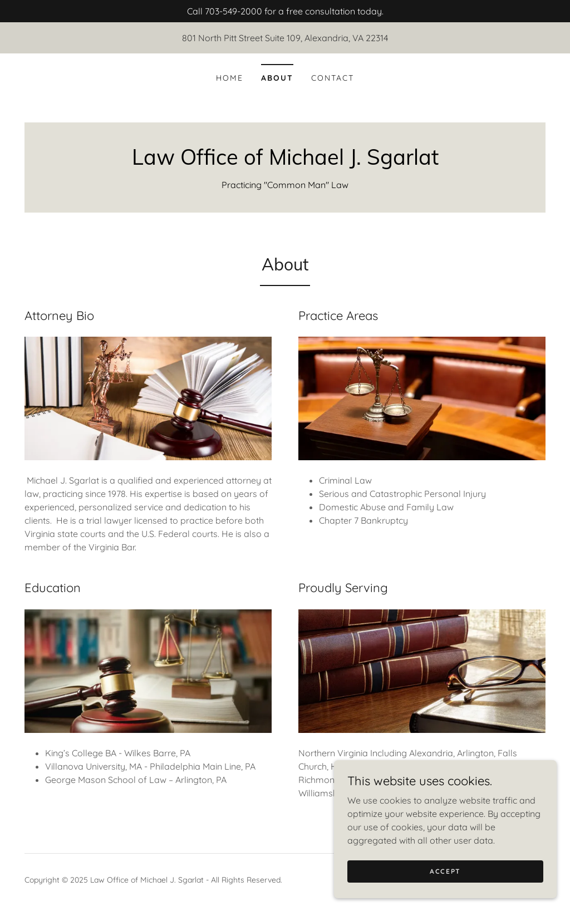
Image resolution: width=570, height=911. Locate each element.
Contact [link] (332, 78)
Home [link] (229, 78)
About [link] (277, 78)
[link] (285, 161)
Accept (445, 871)
